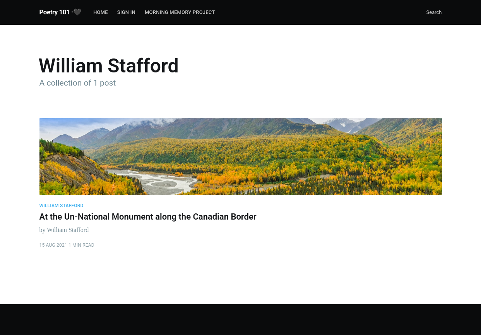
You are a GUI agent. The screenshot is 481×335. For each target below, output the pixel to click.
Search (434, 12)
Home (100, 12)
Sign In (126, 12)
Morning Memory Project (180, 12)
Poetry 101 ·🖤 (60, 12)
